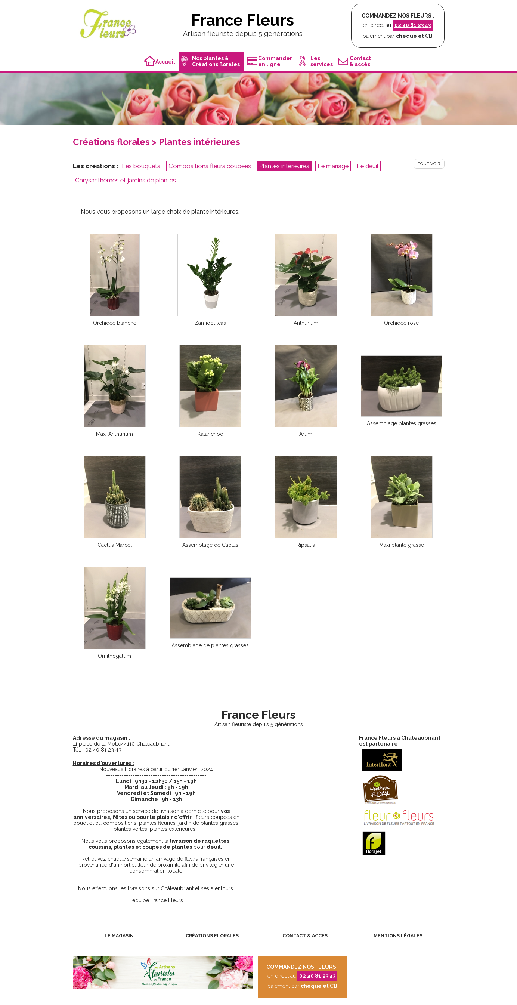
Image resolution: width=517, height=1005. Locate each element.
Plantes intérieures (284, 166)
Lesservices (316, 61)
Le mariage (333, 166)
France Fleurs (242, 20)
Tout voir (429, 163)
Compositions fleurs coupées (209, 166)
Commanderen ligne (269, 61)
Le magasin (119, 935)
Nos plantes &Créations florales (210, 61)
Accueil (159, 61)
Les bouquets (141, 166)
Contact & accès (305, 935)
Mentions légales (398, 935)
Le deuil (367, 166)
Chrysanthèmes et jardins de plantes (125, 180)
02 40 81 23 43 (412, 25)
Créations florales (212, 935)
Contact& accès (354, 61)
